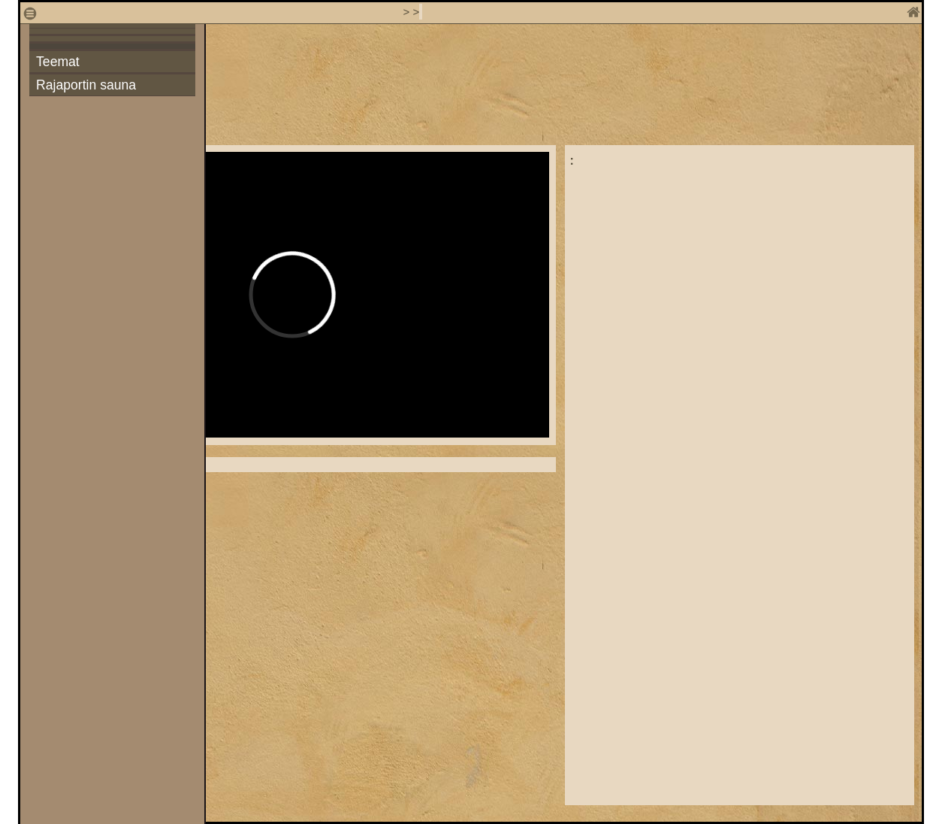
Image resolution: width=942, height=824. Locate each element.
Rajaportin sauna (86, 84)
